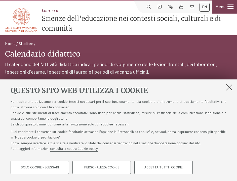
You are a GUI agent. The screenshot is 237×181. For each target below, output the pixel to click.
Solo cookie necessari (40, 167)
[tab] (205, 7)
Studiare (26, 44)
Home (10, 44)
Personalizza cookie (101, 167)
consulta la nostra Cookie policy (74, 148)
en (204, 7)
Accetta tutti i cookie (163, 167)
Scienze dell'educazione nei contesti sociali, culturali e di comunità (138, 20)
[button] (224, 7)
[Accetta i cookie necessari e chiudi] (229, 87)
